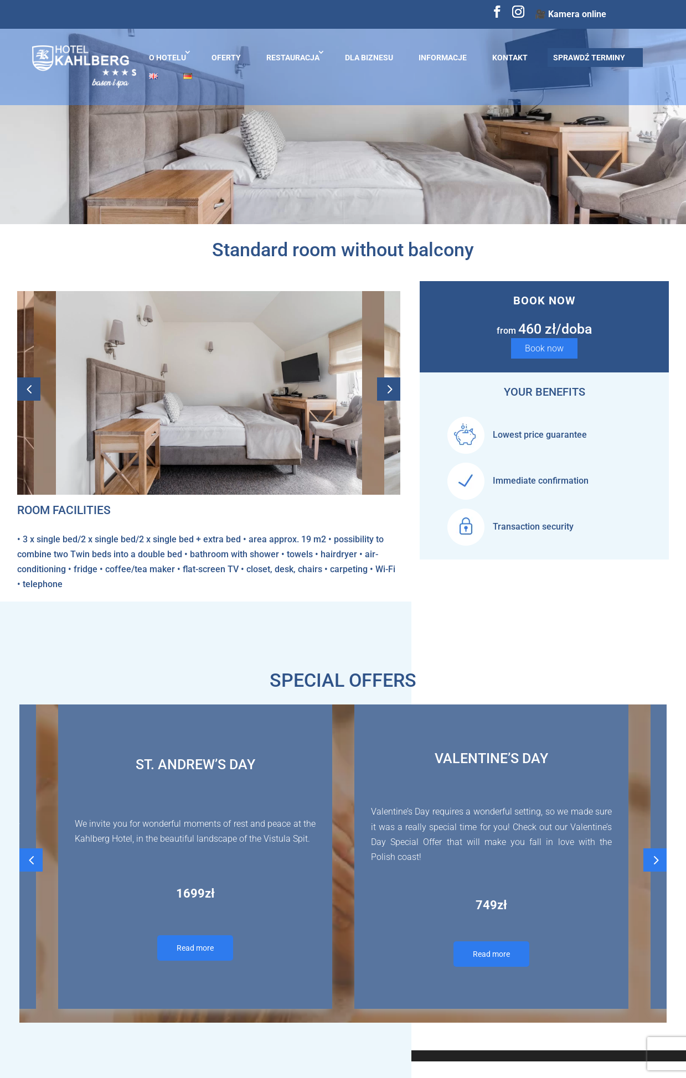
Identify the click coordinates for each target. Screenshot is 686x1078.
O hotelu (167, 57)
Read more (195, 948)
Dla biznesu (369, 57)
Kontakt (510, 57)
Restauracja (292, 57)
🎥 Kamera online (570, 14)
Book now (544, 348)
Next (388, 392)
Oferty (226, 57)
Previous (28, 392)
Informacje (443, 57)
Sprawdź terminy (589, 57)
